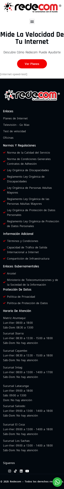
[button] (32, 21)
